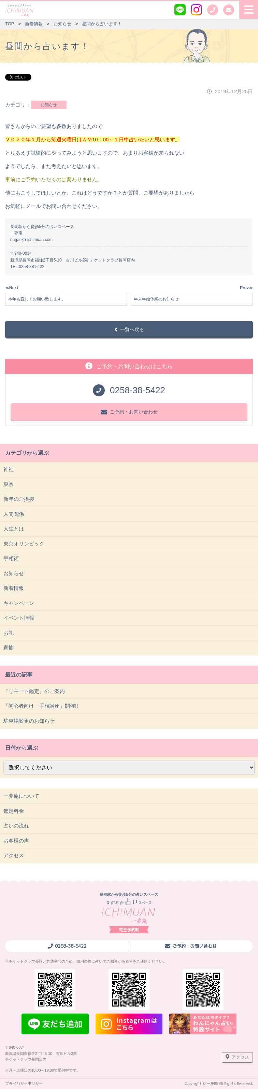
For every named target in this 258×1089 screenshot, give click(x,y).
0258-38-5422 (31, 266)
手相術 (11, 558)
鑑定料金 (13, 811)
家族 (8, 647)
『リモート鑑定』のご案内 (34, 691)
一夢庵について (21, 796)
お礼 (8, 633)
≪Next (11, 287)
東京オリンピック (23, 544)
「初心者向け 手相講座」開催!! (40, 706)
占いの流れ (16, 826)
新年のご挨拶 (18, 499)
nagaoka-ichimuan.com (31, 239)
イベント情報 (18, 618)
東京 (8, 484)
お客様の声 (16, 841)
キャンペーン (18, 603)
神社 (8, 469)
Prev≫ (246, 287)
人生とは (13, 529)
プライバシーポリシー (24, 1083)
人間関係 (13, 514)
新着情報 (13, 588)
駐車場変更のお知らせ (29, 721)
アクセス (13, 855)
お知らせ (49, 104)
